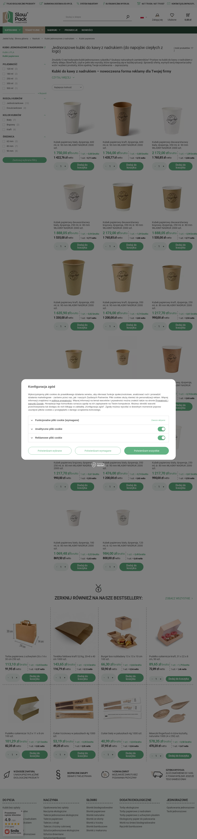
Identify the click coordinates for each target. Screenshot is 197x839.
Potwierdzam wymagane (98, 450)
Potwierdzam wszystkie (146, 450)
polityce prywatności (62, 400)
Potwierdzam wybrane (50, 450)
